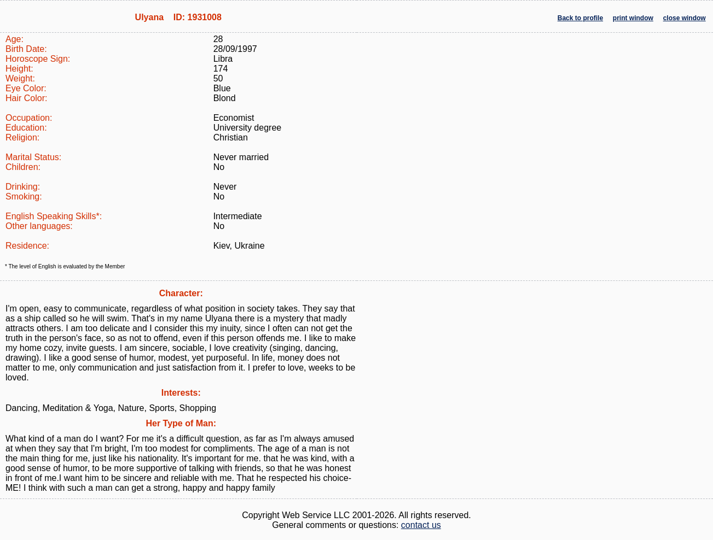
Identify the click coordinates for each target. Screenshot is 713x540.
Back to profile (580, 18)
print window (633, 18)
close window (684, 18)
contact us (421, 525)
